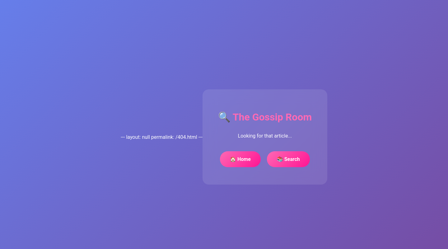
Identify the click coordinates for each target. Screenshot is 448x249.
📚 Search (288, 159)
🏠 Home (240, 159)
